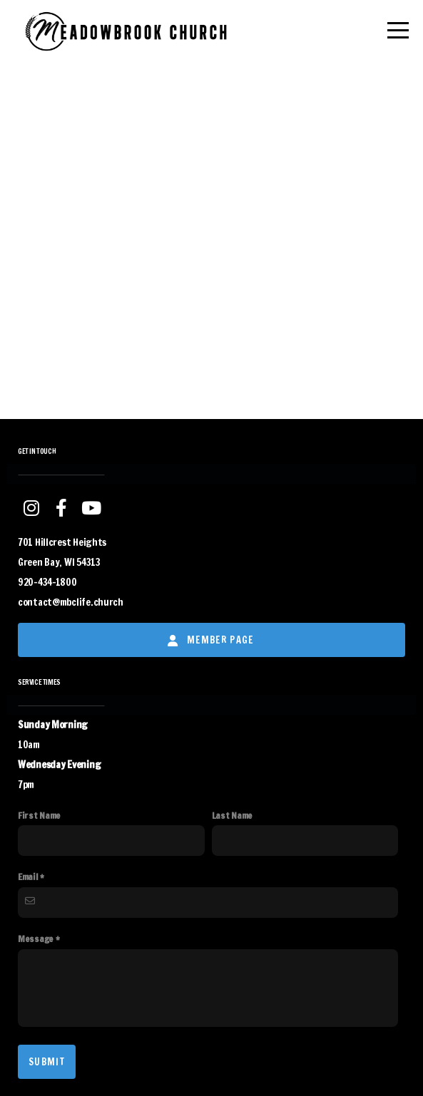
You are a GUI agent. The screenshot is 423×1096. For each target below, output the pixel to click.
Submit (47, 1061)
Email (28, 876)
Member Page (210, 640)
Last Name (232, 815)
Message (35, 938)
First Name (39, 815)
